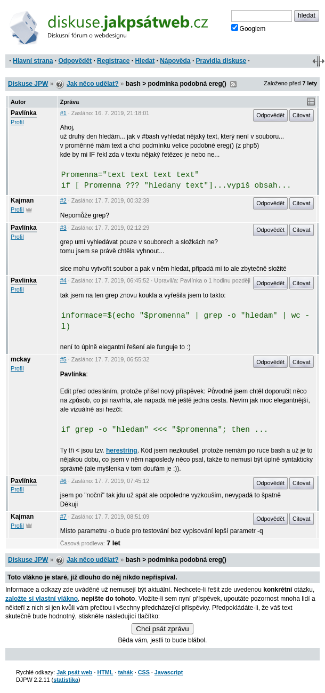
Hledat (145, 61)
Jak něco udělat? (92, 83)
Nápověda (175, 61)
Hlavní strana (33, 61)
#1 (63, 113)
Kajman (22, 200)
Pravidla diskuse (221, 61)
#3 (63, 227)
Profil (17, 122)
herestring (121, 450)
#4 (63, 280)
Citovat (301, 115)
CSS (144, 672)
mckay (20, 359)
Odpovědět (75, 61)
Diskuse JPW (28, 83)
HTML (105, 672)
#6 (63, 481)
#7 (63, 516)
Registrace (113, 61)
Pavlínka (24, 113)
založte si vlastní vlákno (41, 598)
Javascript (169, 672)
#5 (63, 359)
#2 (63, 200)
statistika (65, 679)
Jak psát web (74, 672)
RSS (233, 84)
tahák (125, 672)
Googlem (248, 28)
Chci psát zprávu (162, 629)
